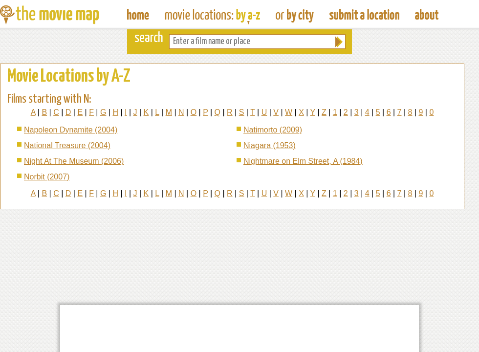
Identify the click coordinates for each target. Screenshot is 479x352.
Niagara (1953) (269, 145)
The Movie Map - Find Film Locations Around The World (138, 14)
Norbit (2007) (46, 177)
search (148, 38)
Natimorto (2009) (272, 130)
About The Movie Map (426, 14)
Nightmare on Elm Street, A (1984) (303, 161)
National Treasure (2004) (67, 145)
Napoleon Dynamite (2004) (70, 130)
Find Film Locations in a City (295, 14)
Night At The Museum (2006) (74, 161)
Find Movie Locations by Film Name (212, 14)
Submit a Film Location (364, 14)
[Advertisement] (239, 329)
